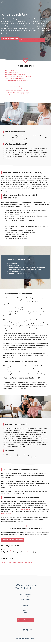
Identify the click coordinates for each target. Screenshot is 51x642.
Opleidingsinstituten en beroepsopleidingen (17, 92)
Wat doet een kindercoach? (12, 72)
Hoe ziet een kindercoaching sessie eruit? (16, 80)
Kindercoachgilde (6, 513)
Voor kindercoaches (25, 594)
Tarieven (25, 610)
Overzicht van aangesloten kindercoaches (32, 39)
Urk (31, 562)
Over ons (25, 608)
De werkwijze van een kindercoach (14, 78)
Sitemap (33, 638)
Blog (25, 612)
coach (44, 324)
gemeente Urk (14, 550)
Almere (3, 562)
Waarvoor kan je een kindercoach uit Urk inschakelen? (20, 76)
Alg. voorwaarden (25, 599)
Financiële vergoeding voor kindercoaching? (17, 90)
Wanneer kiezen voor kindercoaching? (15, 74)
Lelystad (8, 562)
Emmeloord (20, 562)
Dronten (14, 562)
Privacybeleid (25, 597)
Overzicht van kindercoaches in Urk (14, 95)
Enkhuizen (30, 552)
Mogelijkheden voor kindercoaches (13, 539)
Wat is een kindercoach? (12, 70)
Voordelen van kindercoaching (13, 87)
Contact (25, 605)
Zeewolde (27, 562)
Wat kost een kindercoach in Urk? (14, 89)
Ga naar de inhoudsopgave (10, 38)
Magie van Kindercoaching (25, 509)
